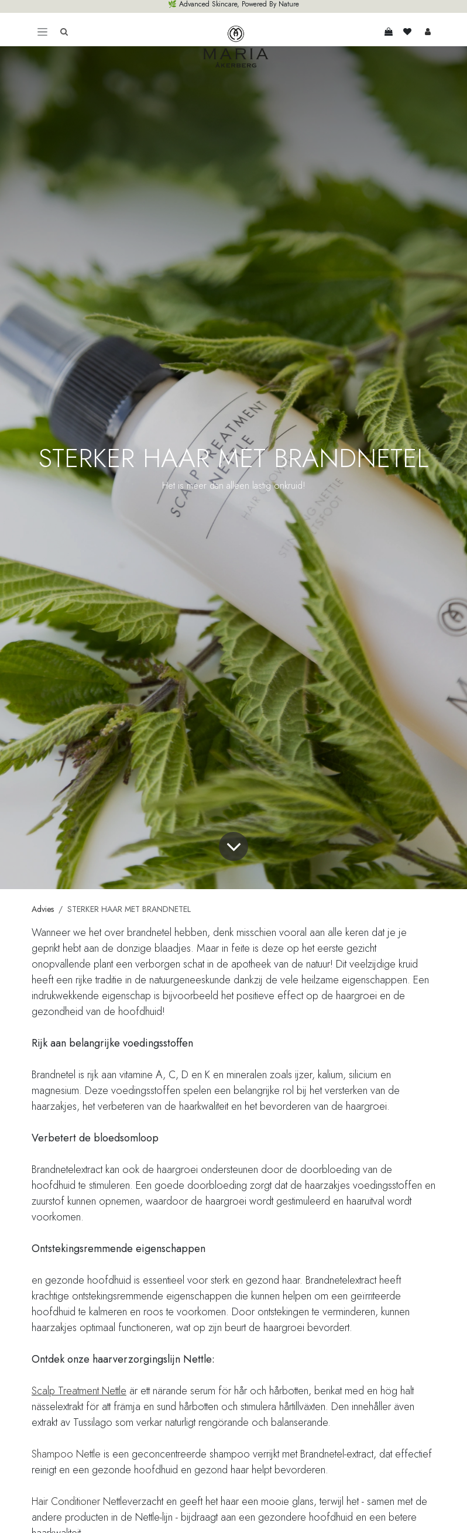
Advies (43, 909)
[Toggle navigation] (42, 31)
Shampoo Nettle (66, 1454)
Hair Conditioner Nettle (80, 1501)
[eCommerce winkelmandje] (388, 31)
